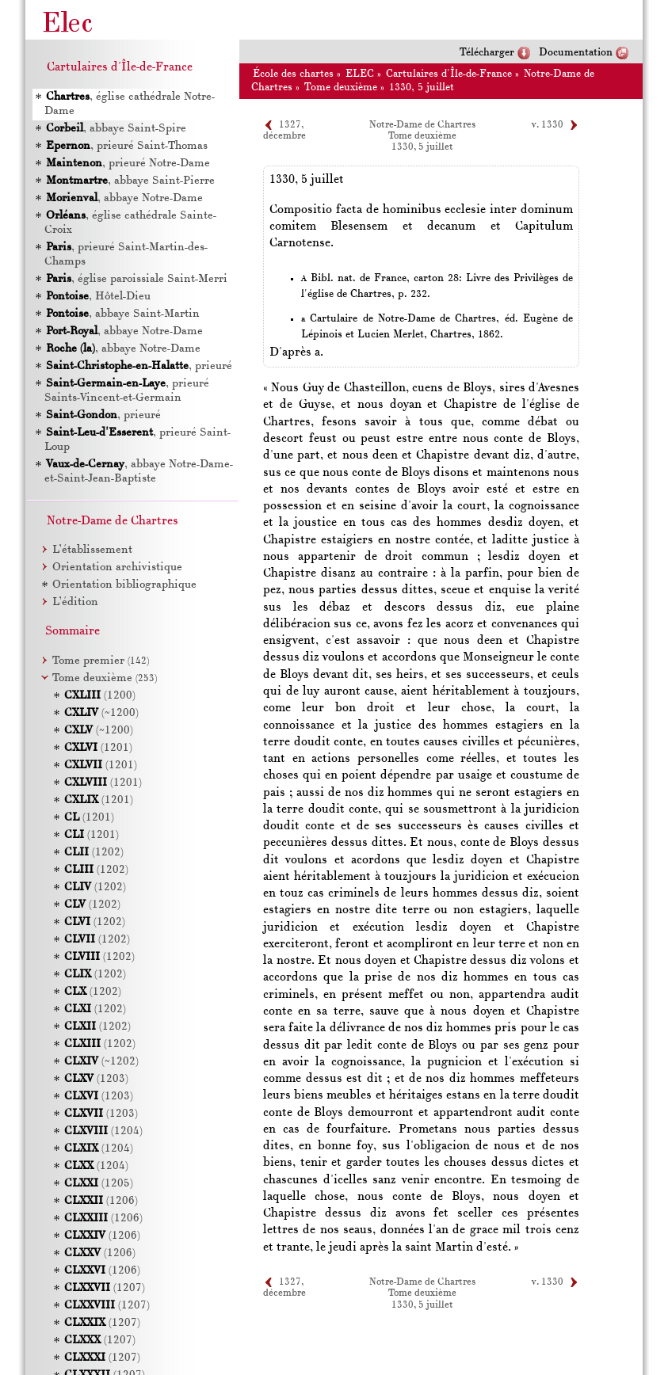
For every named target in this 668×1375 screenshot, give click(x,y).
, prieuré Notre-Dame (128, 163)
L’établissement (92, 550)
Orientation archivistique (117, 567)
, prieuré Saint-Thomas (127, 146)
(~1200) (101, 713)
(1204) (103, 1131)
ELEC (359, 74)
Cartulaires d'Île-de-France (449, 74)
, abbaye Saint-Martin (123, 314)
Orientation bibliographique (124, 585)
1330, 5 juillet (421, 87)
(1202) (94, 853)
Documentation (576, 53)
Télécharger (487, 53)
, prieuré (139, 366)
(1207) (104, 1288)
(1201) (98, 748)
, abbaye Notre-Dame (124, 198)
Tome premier (100, 661)
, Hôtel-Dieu (98, 297)
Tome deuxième (340, 87)
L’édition (75, 602)
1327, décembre (284, 1288)
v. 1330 (547, 125)
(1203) (96, 1079)
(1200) (100, 696)
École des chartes (293, 74)
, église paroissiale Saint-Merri (136, 279)
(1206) (101, 1201)
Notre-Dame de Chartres (422, 125)
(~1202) (101, 1062)
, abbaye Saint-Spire (116, 129)
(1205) (98, 1184)
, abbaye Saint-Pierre (130, 181)
